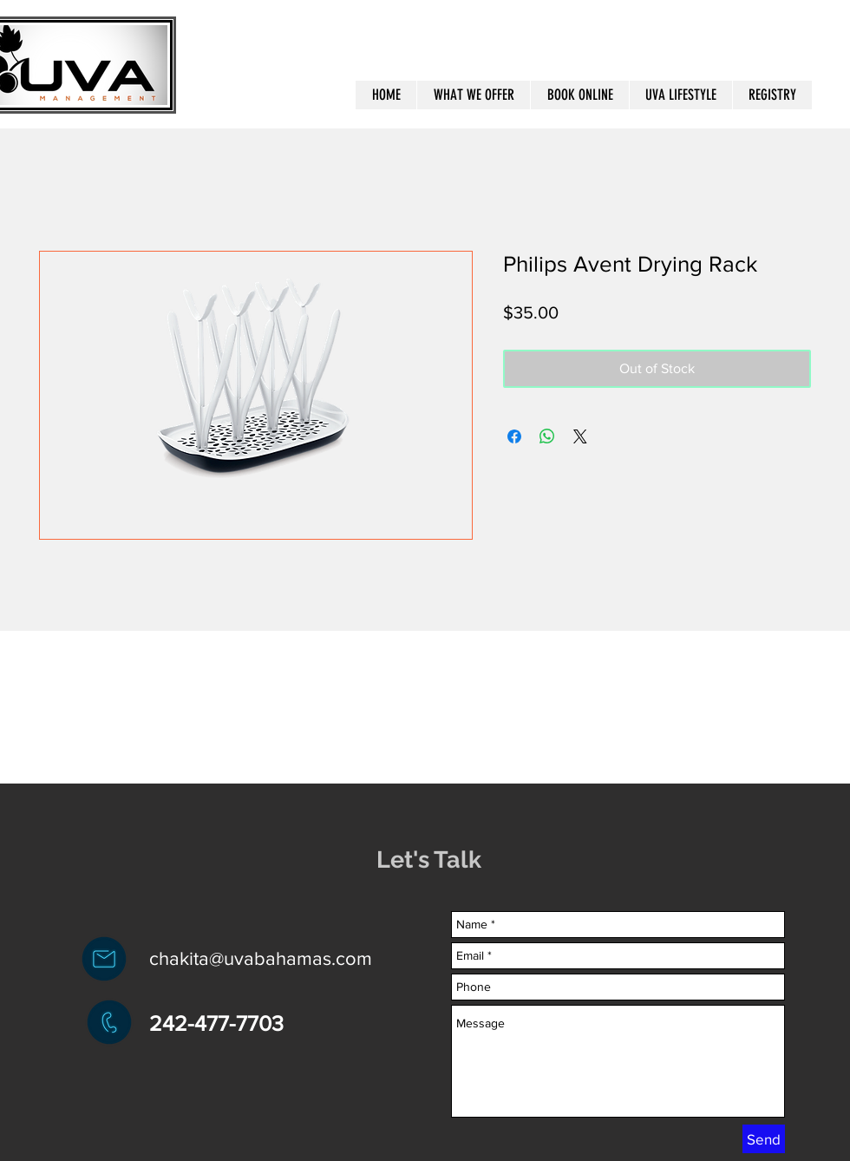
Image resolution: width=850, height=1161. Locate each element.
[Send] (763, 1139)
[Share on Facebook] (514, 436)
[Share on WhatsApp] (547, 436)
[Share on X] (580, 436)
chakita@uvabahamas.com (260, 958)
